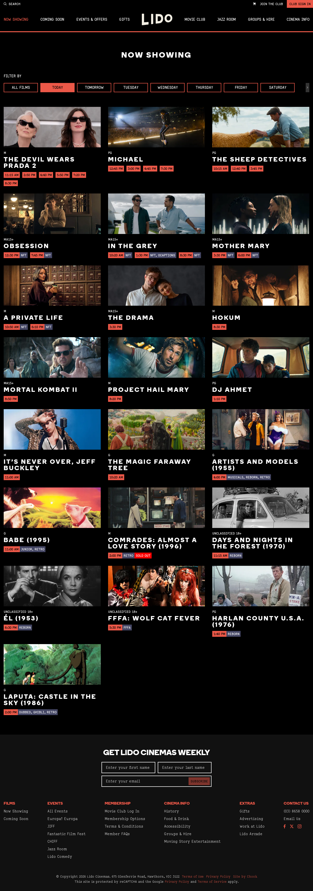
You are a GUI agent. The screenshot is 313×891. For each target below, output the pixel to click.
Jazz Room (226, 19)
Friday (241, 87)
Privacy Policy (218, 876)
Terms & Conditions (124, 826)
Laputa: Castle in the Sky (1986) (50, 700)
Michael (126, 160)
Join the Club (271, 4)
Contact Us (296, 804)
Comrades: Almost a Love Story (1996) (152, 543)
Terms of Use (193, 876)
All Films (21, 87)
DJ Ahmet (232, 390)
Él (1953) (21, 619)
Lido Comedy (59, 856)
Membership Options (125, 818)
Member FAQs (117, 833)
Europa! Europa (62, 818)
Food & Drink (176, 818)
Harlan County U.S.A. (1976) (258, 622)
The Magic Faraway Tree (149, 465)
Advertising (251, 818)
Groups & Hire (261, 19)
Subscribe (199, 781)
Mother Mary (241, 246)
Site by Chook (245, 876)
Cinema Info (298, 19)
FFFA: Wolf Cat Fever (154, 619)
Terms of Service (212, 881)
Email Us (292, 818)
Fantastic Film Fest (66, 833)
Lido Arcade (251, 833)
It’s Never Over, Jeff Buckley (50, 465)
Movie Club (194, 19)
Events (55, 804)
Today (57, 87)
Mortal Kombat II (41, 390)
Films (9, 804)
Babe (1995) (27, 540)
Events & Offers (91, 19)
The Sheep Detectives (259, 160)
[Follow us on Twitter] (292, 826)
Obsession (26, 246)
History (171, 811)
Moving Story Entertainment (192, 841)
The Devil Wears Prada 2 (39, 163)
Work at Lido (252, 826)
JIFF (51, 826)
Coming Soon (52, 19)
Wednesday (167, 87)
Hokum (226, 318)
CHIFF (52, 841)
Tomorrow (94, 87)
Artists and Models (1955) (255, 465)
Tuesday (130, 87)
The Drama (131, 318)
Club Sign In (300, 4)
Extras (247, 804)
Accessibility (177, 826)
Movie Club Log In (122, 811)
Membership (118, 804)
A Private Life (34, 318)
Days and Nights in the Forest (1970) (252, 543)
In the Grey (133, 246)
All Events (57, 811)
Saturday (277, 87)
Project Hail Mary (149, 390)
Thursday (204, 87)
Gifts (124, 19)
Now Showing (16, 19)
